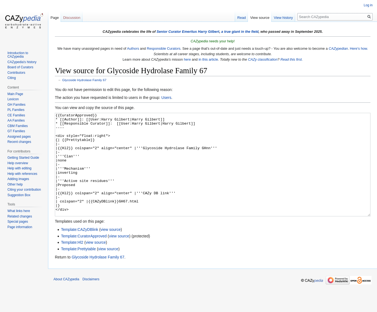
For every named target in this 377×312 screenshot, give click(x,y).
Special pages (17, 221)
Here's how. (359, 48)
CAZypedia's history (21, 62)
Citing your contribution (24, 190)
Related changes (19, 216)
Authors (133, 48)
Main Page (15, 94)
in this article (208, 59)
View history (283, 18)
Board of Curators (20, 67)
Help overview (17, 163)
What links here (18, 211)
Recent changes (19, 142)
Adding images (18, 179)
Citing (11, 78)
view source (110, 250)
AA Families (16, 120)
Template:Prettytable (78, 269)
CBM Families (17, 126)
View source (259, 18)
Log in (368, 5)
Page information (19, 227)
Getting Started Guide (23, 158)
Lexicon (13, 99)
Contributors (16, 73)
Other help (15, 184)
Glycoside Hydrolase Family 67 (84, 80)
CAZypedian (338, 48)
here (187, 59)
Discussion (71, 18)
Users (166, 97)
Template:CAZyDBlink (79, 250)
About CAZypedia (66, 300)
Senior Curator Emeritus (176, 32)
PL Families (15, 110)
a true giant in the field (240, 32)
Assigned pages (19, 137)
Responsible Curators (163, 48)
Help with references (22, 174)
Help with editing (19, 168)
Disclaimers (90, 300)
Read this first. (291, 59)
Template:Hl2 (72, 263)
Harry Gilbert (208, 32)
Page (55, 18)
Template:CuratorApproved (83, 256)
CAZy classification (262, 59)
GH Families (16, 105)
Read (241, 18)
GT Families (16, 131)
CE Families (16, 115)
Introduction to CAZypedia (17, 55)
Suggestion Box (18, 195)
